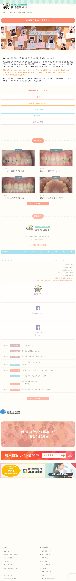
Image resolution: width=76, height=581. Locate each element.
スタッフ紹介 (38, 109)
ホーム (6, 547)
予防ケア (44, 575)
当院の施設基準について (11, 568)
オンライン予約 (46, 571)
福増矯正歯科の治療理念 (38, 103)
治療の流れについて (10, 578)
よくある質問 (46, 565)
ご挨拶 (38, 97)
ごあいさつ (7, 551)
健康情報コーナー (47, 551)
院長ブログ (45, 558)
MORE (38, 203)
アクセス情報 (38, 122)
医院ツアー (38, 116)
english (44, 568)
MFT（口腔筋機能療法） (49, 578)
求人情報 (44, 561)
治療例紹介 (45, 547)
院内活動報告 (46, 554)
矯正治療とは (8, 575)
